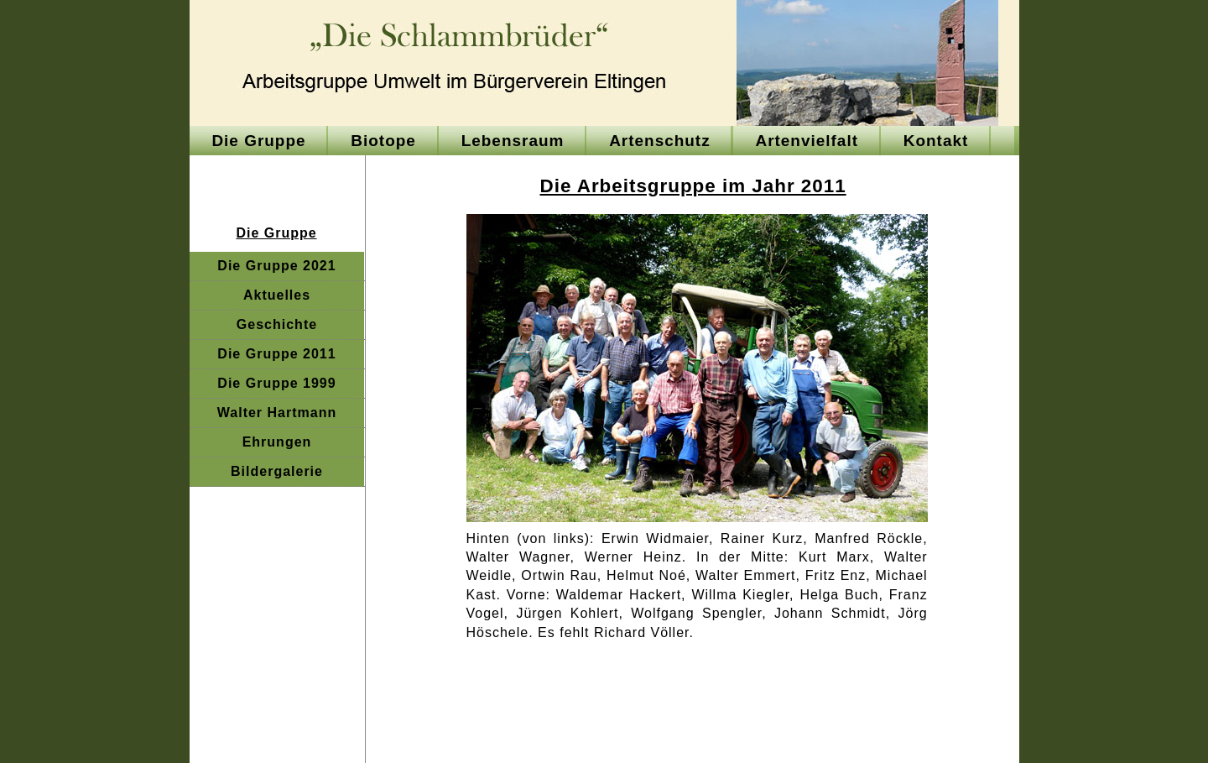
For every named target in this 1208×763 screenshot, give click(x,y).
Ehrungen (277, 442)
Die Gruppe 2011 (276, 354)
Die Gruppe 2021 (276, 266)
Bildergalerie (277, 471)
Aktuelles (276, 295)
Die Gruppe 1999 (276, 383)
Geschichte (277, 324)
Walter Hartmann (276, 412)
